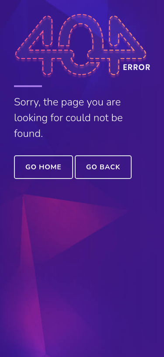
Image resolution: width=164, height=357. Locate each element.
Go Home (43, 167)
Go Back (103, 167)
